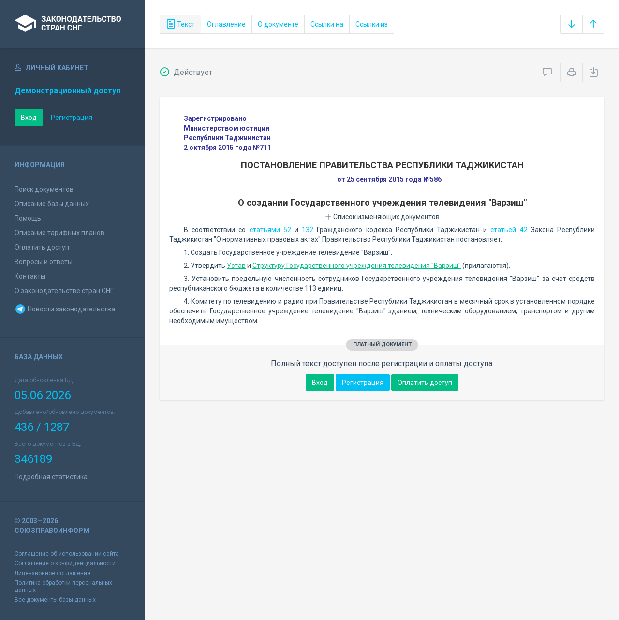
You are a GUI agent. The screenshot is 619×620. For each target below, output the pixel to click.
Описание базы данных (52, 203)
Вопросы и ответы (44, 262)
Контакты (30, 276)
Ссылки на (326, 24)
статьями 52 (270, 230)
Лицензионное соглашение (52, 573)
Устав (236, 265)
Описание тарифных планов (59, 232)
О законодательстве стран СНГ (64, 291)
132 (307, 230)
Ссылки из (371, 24)
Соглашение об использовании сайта (67, 553)
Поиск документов (44, 189)
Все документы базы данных (55, 599)
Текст (180, 24)
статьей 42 (508, 230)
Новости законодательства (65, 309)
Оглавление (226, 24)
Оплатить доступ (42, 247)
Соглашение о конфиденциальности (65, 563)
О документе (278, 24)
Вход (29, 117)
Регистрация (71, 117)
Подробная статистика (51, 477)
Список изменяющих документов (382, 217)
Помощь (28, 218)
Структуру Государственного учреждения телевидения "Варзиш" (356, 265)
